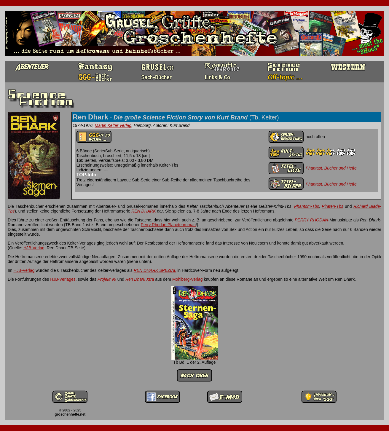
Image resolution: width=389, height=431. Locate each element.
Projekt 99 (107, 279)
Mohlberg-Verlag (187, 279)
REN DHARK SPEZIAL (155, 270)
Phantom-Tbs (306, 206)
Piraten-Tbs (332, 206)
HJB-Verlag (33, 247)
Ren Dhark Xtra (139, 279)
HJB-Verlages (63, 279)
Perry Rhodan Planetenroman (168, 224)
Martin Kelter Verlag (113, 125)
